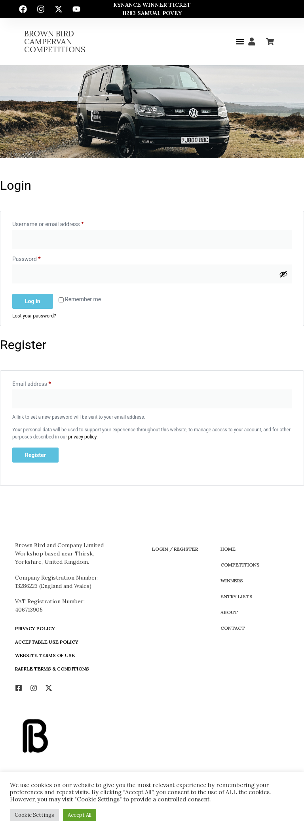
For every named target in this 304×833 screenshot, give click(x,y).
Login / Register (175, 549)
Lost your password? (34, 316)
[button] (239, 41)
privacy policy (82, 437)
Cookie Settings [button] (34, 815)
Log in (32, 301)
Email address (42, 382)
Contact (232, 628)
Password (37, 257)
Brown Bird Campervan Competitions (55, 41)
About (229, 612)
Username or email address (58, 223)
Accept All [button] (79, 815)
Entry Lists (236, 596)
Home (228, 549)
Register (35, 455)
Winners (231, 581)
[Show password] (283, 274)
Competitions (240, 565)
